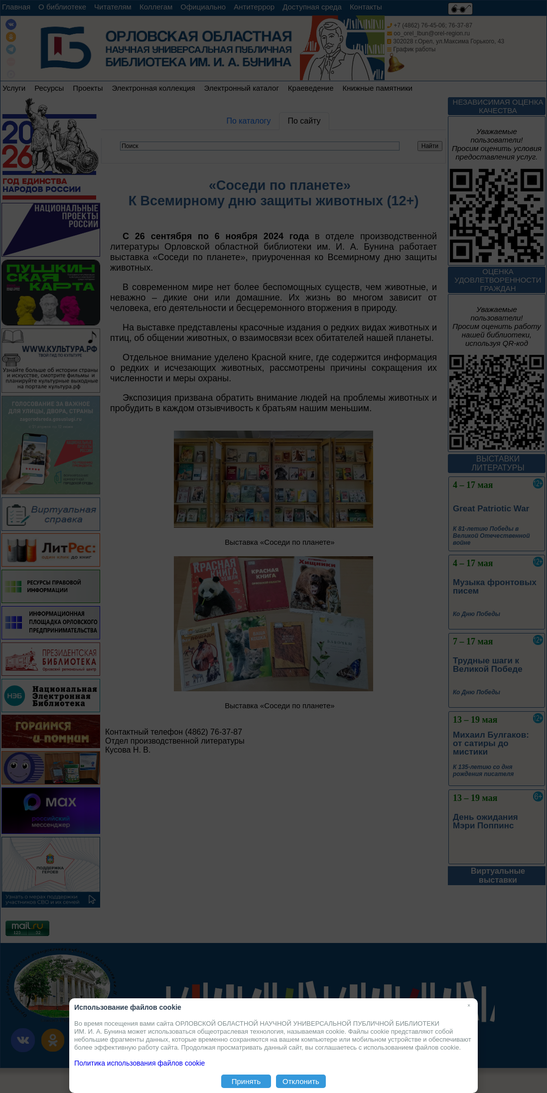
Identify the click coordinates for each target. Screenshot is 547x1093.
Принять (246, 1081)
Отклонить (300, 1081)
